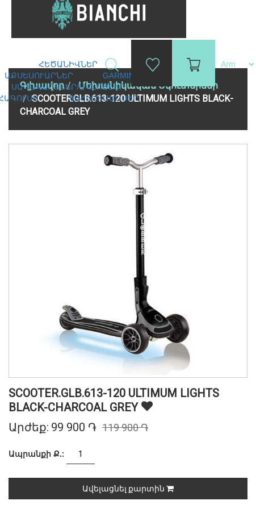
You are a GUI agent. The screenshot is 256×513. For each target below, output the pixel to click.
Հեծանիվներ (69, 64)
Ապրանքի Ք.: (36, 453)
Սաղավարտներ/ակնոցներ (69, 86)
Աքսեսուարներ (40, 75)
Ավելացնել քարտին (128, 488)
